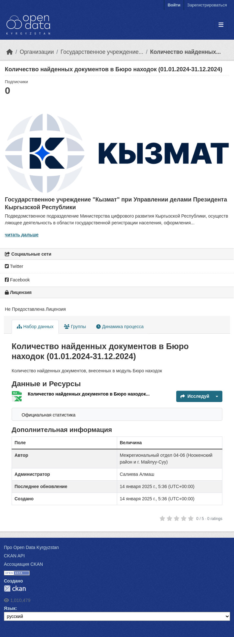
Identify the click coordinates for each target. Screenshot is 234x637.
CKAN (15, 588)
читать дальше (21, 234)
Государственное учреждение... (102, 52)
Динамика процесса (120, 326)
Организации (37, 52)
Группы (75, 326)
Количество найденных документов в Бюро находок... (89, 394)
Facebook (17, 279)
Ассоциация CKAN (23, 564)
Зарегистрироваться (207, 5)
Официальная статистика (49, 414)
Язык (9, 608)
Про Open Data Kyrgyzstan (31, 547)
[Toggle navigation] (221, 25)
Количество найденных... (185, 52)
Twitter (14, 266)
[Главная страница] (9, 52)
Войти (174, 5)
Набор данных (35, 326)
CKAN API (14, 555)
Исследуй (194, 396)
